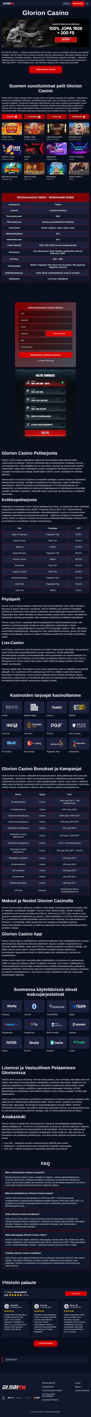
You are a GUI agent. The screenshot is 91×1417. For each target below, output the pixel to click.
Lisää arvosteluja (46, 1343)
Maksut (78, 1387)
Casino (77, 1383)
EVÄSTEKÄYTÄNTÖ (50, 1400)
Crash (56, 116)
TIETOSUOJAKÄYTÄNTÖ (52, 1390)
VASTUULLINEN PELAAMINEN (48, 1395)
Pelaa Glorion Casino (45, 69)
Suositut (12, 116)
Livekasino (34, 116)
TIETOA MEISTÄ (48, 1383)
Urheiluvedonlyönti (82, 1390)
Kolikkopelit (79, 116)
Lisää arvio (76, 1293)
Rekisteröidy (78, 3)
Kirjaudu (66, 3)
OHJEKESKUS (48, 1387)
